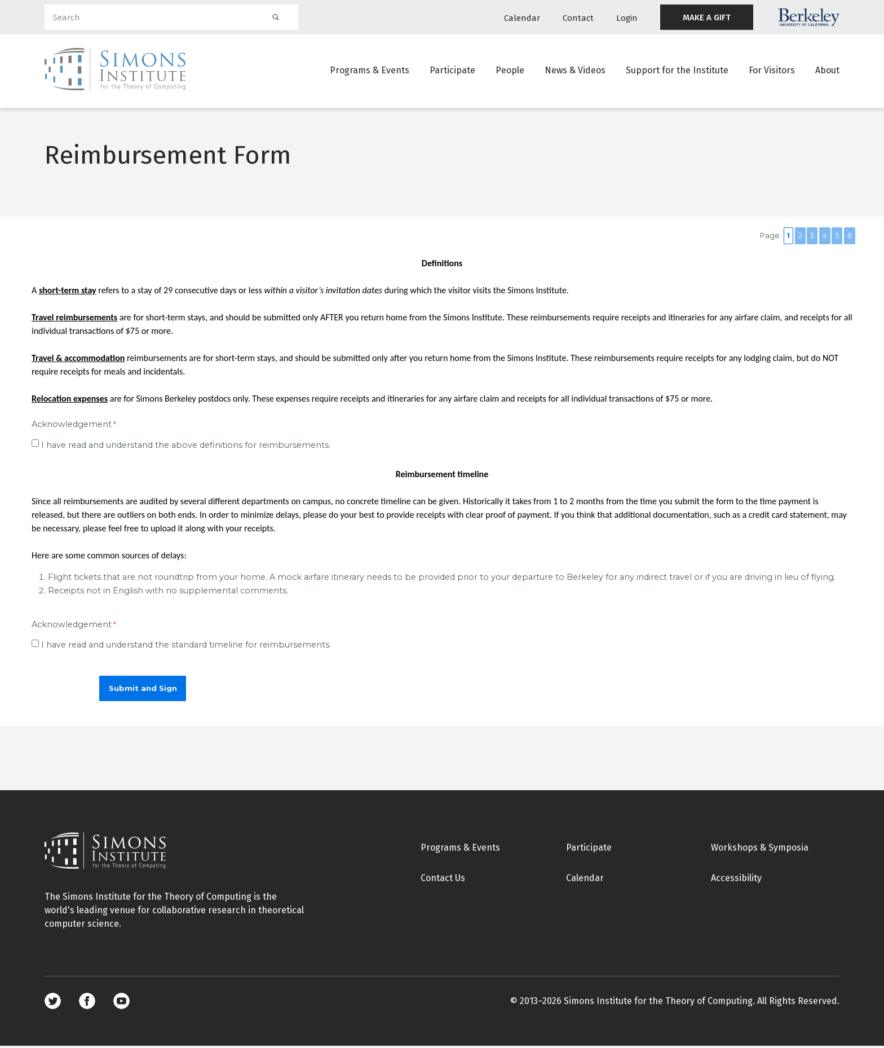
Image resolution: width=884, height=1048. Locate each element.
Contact (578, 18)
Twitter (53, 1003)
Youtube (121, 1003)
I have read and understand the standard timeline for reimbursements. (186, 647)
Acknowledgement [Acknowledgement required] (72, 426)
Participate (452, 70)
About (827, 70)
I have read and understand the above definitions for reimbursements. (185, 447)
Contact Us (443, 879)
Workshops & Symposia (759, 849)
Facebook (87, 1003)
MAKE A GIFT (707, 17)
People (510, 70)
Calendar (522, 18)
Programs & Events (369, 70)
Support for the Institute (677, 70)
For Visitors (772, 70)
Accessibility (736, 879)
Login (627, 18)
